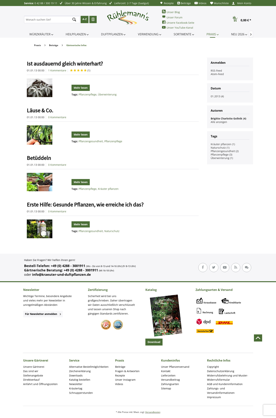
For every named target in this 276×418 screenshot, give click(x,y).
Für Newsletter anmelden (43, 314)
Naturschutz (111, 231)
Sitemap (166, 388)
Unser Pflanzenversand (175, 366)
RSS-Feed (216, 70)
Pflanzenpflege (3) (221, 154)
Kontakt (165, 371)
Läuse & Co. (40, 110)
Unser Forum (172, 17)
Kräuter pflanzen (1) (223, 144)
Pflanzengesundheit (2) (225, 151)
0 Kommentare (57, 117)
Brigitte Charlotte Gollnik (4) (228, 118)
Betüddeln (39, 157)
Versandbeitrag (170, 379)
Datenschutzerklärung (220, 371)
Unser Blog (171, 12)
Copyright (213, 366)
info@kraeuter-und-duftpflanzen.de (61, 274)
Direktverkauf (31, 379)
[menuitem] (166, 3)
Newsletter (75, 384)
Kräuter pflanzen (108, 189)
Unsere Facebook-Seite (178, 22)
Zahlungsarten (170, 384)
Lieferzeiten (168, 375)
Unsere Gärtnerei (33, 366)
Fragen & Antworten (127, 371)
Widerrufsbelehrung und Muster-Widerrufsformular (227, 378)
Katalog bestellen (79, 379)
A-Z (84, 19)
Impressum (214, 397)
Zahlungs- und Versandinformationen (221, 391)
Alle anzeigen (219, 122)
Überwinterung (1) (222, 158)
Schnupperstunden (81, 393)
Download (154, 342)
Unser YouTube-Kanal (177, 27)
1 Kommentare (57, 70)
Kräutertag (75, 388)
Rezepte (167, 3)
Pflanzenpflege (87, 94)
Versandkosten (152, 412)
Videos (200, 3)
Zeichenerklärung (80, 371)
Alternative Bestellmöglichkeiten (89, 366)
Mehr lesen (81, 87)
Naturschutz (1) (220, 147)
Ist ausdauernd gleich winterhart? (65, 63)
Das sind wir (30, 371)
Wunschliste (219, 3)
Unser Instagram (125, 379)
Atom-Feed (217, 74)
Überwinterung (107, 94)
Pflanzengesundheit (91, 141)
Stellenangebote (33, 375)
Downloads (76, 375)
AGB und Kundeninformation (225, 384)
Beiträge (184, 3)
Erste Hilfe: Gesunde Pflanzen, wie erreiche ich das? (85, 204)
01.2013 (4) (217, 96)
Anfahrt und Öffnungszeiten (40, 384)
